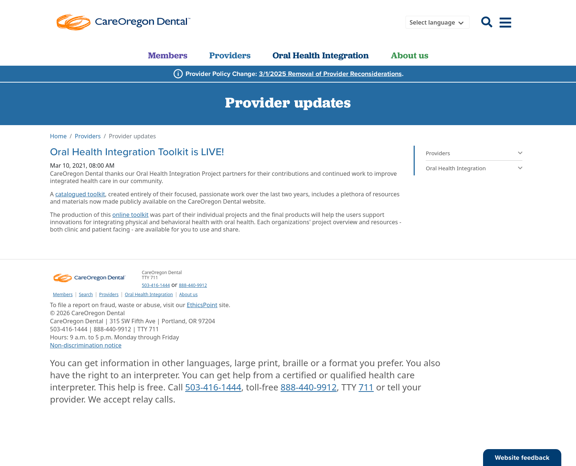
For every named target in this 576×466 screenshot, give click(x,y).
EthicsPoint (202, 305)
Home (58, 136)
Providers (230, 55)
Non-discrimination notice (86, 345)
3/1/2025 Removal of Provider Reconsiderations (330, 73)
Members (167, 55)
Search (86, 294)
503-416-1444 (156, 285)
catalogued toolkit (80, 194)
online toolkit (130, 215)
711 (366, 387)
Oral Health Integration (321, 55)
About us (409, 55)
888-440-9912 (193, 285)
